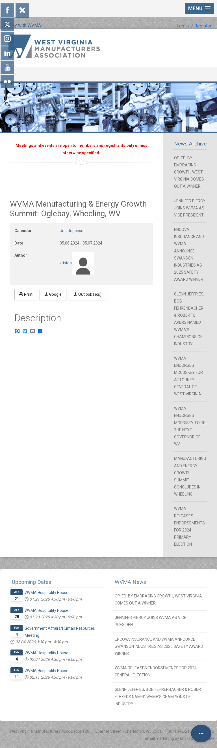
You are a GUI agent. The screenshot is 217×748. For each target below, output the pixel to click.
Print (25, 294)
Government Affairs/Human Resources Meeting (60, 632)
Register (202, 26)
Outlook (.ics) (87, 294)
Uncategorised (73, 230)
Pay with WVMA (22, 25)
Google (53, 294)
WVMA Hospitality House (46, 592)
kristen (66, 262)
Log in (183, 26)
